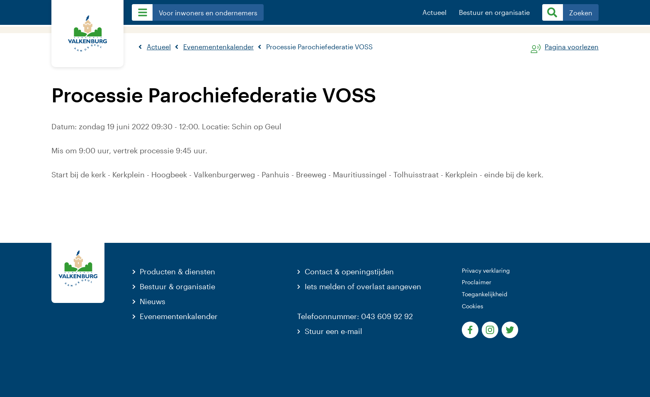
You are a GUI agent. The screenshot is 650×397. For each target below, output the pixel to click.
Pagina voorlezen (572, 47)
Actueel (434, 12)
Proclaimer (476, 282)
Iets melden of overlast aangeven (363, 286)
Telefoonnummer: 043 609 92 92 (355, 316)
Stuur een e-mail (333, 331)
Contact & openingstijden (349, 271)
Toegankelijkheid (484, 294)
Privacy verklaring (486, 270)
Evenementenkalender (179, 316)
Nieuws (152, 301)
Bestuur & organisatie (177, 286)
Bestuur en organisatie (494, 12)
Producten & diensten (177, 271)
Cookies (472, 306)
